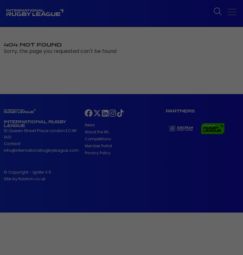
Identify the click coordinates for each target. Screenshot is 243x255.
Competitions (98, 139)
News (90, 125)
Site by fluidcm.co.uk (25, 179)
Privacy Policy (98, 153)
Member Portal (98, 146)
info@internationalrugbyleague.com (41, 150)
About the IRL (97, 132)
